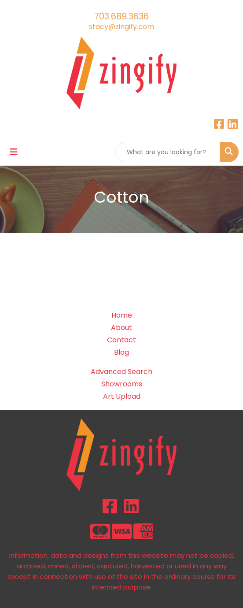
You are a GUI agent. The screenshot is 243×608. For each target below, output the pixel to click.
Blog (121, 352)
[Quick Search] (167, 152)
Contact (121, 340)
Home (121, 315)
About (121, 328)
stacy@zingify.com (121, 27)
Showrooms (121, 384)
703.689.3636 (121, 16)
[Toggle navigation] (13, 152)
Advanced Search (121, 372)
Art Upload (121, 396)
